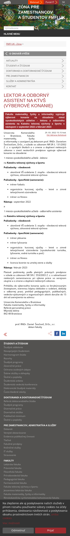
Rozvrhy (8, 358)
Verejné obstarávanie (15, 432)
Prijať (50, 530)
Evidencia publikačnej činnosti (19, 436)
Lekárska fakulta (12, 464)
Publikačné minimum (14, 416)
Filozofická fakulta (13, 471)
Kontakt (11, 86)
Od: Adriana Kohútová (56, 135)
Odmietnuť (18, 530)
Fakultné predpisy (13, 443)
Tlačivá (7, 440)
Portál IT (50, 2)
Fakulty (9, 460)
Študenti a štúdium (18, 65)
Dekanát (8, 429)
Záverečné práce (12, 365)
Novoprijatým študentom (16, 351)
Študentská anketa (13, 380)
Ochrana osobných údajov (17, 369)
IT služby (8, 451)
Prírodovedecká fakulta (16, 475)
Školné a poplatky (13, 377)
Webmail (34, 2)
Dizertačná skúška (13, 412)
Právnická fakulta (12, 468)
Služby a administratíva (20, 81)
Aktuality (12, 60)
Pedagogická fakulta (14, 479)
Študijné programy (13, 362)
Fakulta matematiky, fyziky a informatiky (24, 494)
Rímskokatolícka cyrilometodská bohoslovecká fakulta (31, 497)
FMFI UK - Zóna (14, 44)
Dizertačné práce (13, 408)
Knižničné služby (12, 447)
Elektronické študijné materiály (20, 388)
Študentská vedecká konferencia (20, 384)
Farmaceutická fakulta (15, 483)
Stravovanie (10, 455)
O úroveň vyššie (19, 53)
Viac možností (11, 523)
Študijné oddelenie (13, 347)
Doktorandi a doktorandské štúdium (29, 70)
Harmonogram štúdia (15, 354)
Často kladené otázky (15, 391)
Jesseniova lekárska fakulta (18, 490)
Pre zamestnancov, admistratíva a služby (30, 425)
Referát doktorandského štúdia (20, 401)
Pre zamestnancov (17, 76)
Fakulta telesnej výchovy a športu (21, 486)
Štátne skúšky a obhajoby (17, 373)
